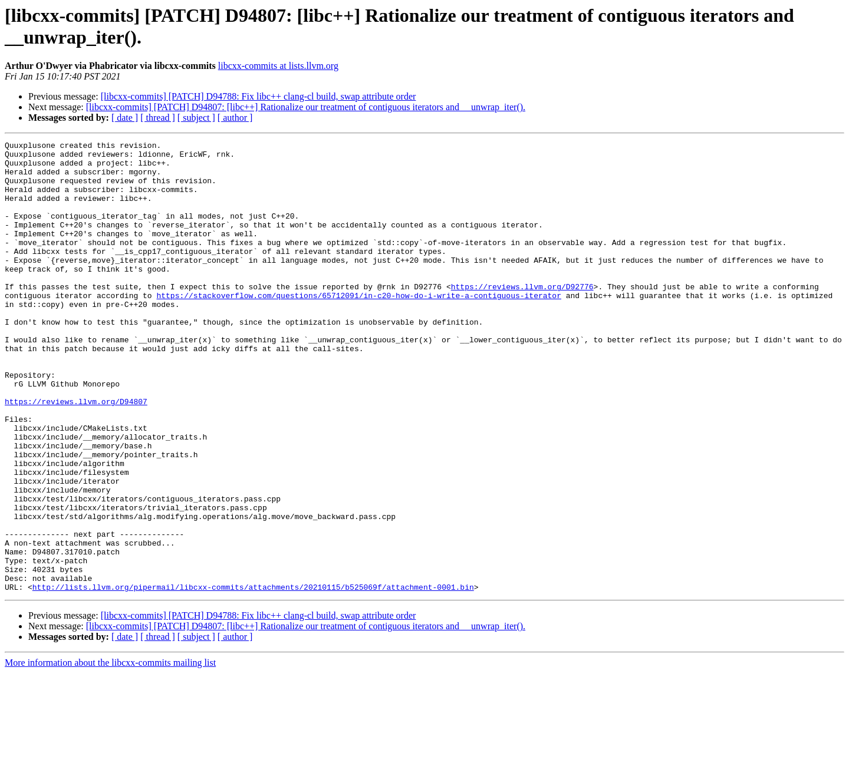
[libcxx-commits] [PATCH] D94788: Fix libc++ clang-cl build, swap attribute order (258, 96)
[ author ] (235, 118)
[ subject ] (196, 118)
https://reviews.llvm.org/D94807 (76, 454)
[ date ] (124, 118)
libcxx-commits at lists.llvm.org (278, 66)
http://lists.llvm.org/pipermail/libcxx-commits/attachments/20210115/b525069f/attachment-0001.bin (253, 677)
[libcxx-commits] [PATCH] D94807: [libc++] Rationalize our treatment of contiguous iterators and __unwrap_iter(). (305, 107)
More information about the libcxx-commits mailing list (110, 753)
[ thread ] (157, 118)
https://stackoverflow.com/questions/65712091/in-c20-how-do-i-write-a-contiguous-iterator (358, 327)
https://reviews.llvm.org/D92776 (522, 316)
